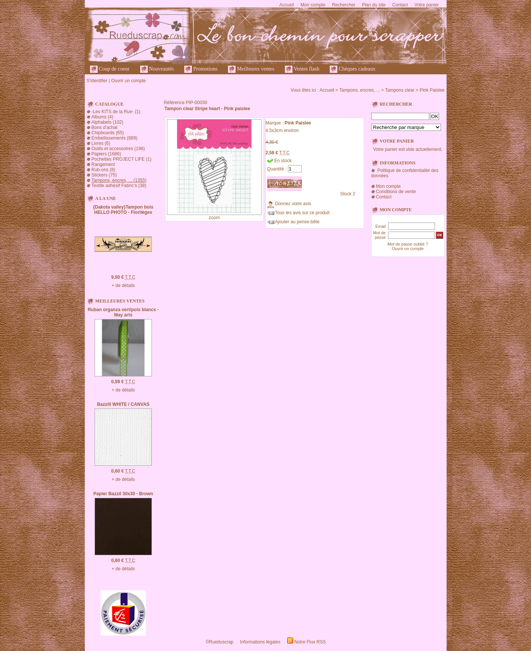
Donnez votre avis (293, 203)
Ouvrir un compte (128, 80)
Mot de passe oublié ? (407, 244)
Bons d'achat (105, 127)
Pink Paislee (431, 90)
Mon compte (312, 5)
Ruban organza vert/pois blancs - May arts (123, 312)
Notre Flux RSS (310, 642)
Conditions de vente (396, 191)
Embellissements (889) (115, 138)
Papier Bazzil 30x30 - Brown (123, 493)
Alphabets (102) (108, 122)
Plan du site (374, 5)
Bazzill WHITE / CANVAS (123, 404)
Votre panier (427, 5)
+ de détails (123, 285)
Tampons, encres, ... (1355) (119, 180)
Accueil (286, 5)
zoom (214, 217)
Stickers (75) (104, 175)
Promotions (200, 69)
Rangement (103, 164)
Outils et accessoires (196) (118, 148)
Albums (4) (102, 117)
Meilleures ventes (251, 69)
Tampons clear (400, 90)
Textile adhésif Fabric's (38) (119, 185)
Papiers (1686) (106, 154)
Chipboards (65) (108, 132)
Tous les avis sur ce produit (302, 212)
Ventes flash (302, 69)
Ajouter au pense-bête (297, 221)
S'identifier (97, 80)
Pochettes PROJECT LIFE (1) (121, 159)
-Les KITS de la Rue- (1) (116, 111)
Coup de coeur (110, 69)
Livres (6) (101, 143)
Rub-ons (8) (103, 169)
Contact (400, 5)
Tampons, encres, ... (359, 90)
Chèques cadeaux (352, 69)
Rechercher (343, 5)
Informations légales (260, 642)
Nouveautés (157, 69)
